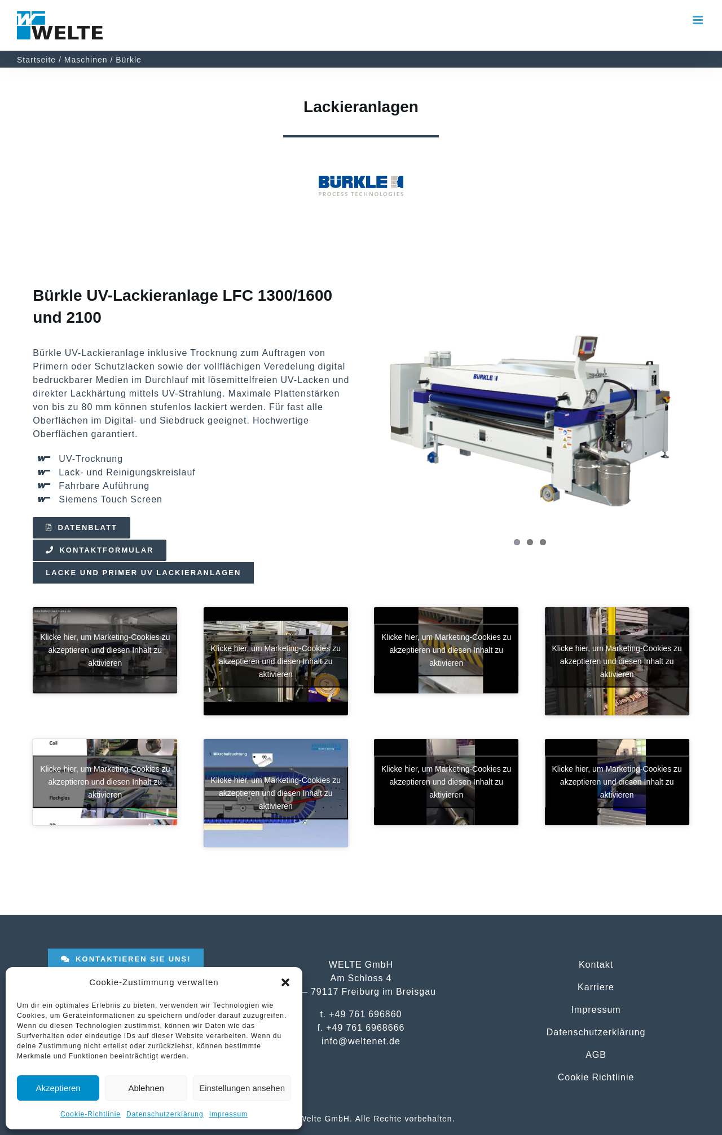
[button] (285, 982)
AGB (595, 1054)
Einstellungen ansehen (242, 1088)
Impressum (228, 1114)
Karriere (596, 986)
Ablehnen (146, 1088)
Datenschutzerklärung (165, 1114)
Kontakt (596, 964)
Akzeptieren (58, 1088)
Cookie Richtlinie (596, 1076)
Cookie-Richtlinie (90, 1114)
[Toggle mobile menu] (699, 20)
